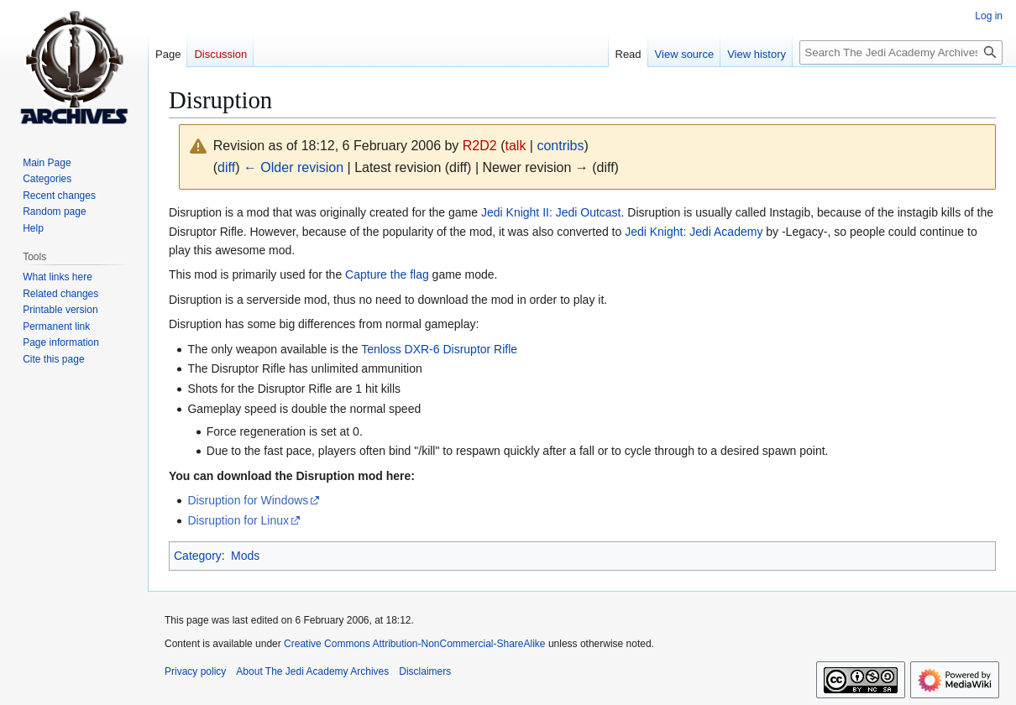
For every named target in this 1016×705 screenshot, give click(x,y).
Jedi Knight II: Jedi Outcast (551, 212)
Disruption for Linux (238, 520)
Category (198, 555)
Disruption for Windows (247, 500)
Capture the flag (387, 274)
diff (226, 167)
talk (515, 145)
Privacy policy (195, 671)
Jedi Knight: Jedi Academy (693, 231)
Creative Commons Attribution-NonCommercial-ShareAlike (414, 644)
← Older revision (293, 167)
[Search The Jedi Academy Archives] (901, 52)
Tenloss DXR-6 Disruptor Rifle (439, 349)
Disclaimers (425, 671)
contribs (560, 145)
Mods (245, 555)
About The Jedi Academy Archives (312, 671)
